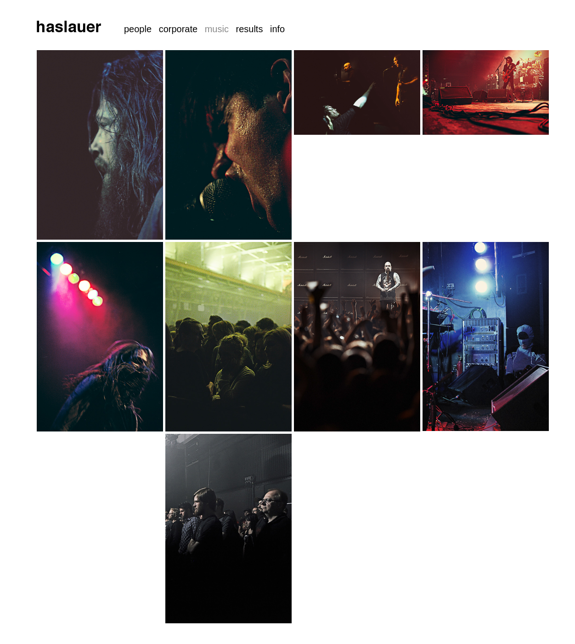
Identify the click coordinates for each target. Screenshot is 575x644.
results (249, 29)
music (217, 29)
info (277, 29)
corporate (178, 29)
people (138, 29)
